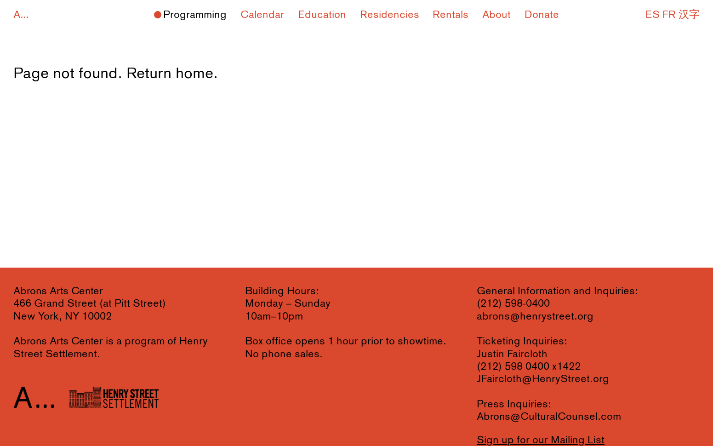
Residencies (389, 15)
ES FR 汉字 (672, 15)
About (496, 15)
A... (21, 15)
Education (322, 15)
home (194, 73)
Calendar (262, 15)
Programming (195, 15)
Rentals (450, 15)
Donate (542, 15)
